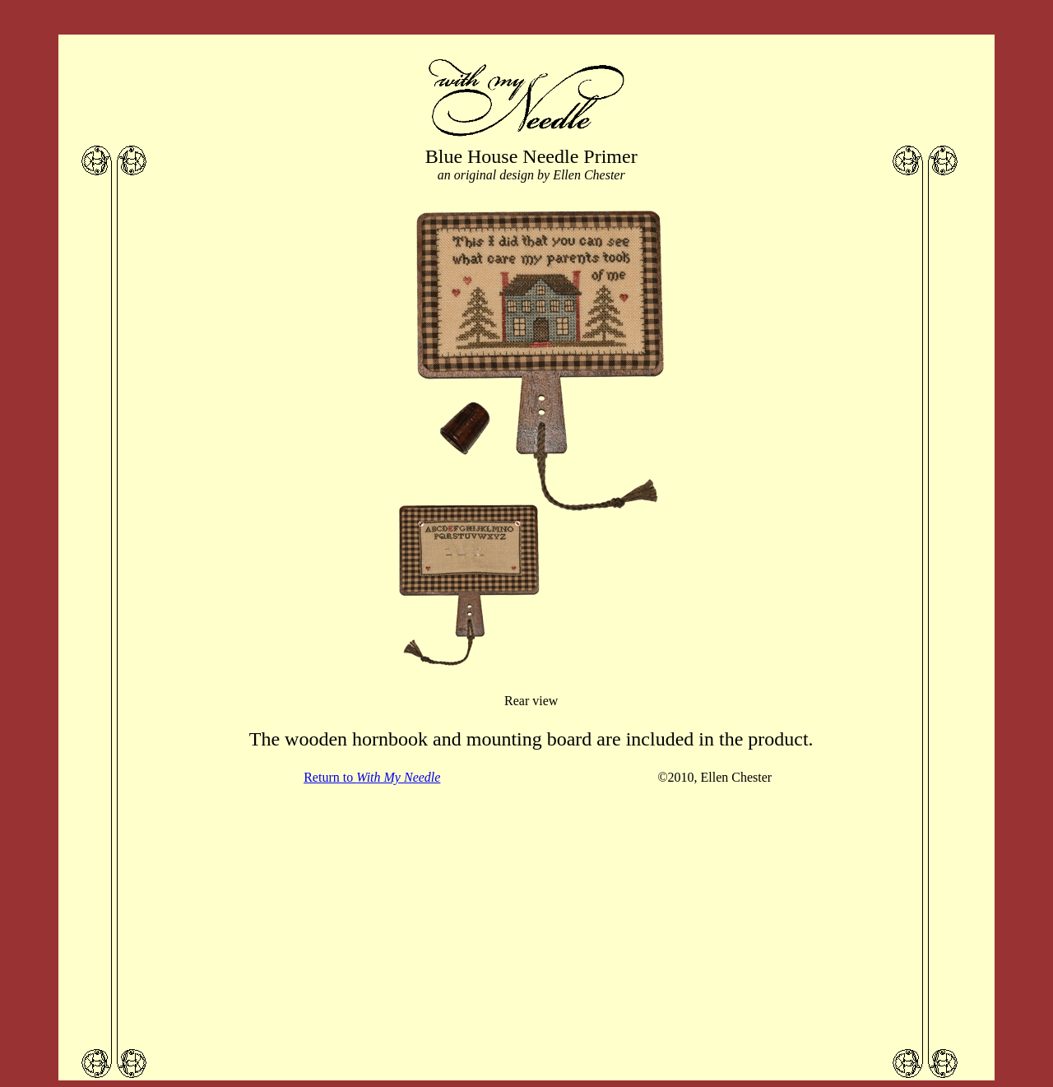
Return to (372, 777)
